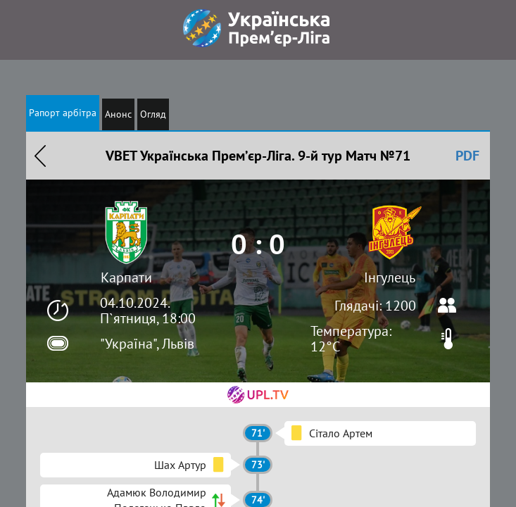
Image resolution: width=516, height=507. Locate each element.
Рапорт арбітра (62, 112)
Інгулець (389, 277)
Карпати (126, 277)
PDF (467, 155)
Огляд (153, 114)
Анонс (118, 114)
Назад (40, 155)
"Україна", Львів (147, 343)
